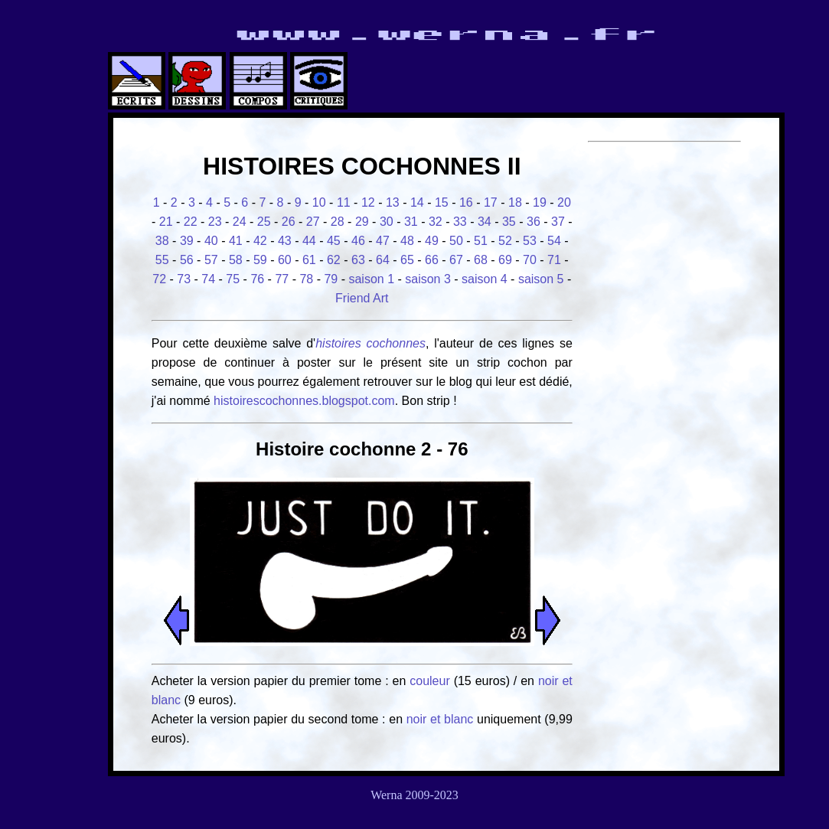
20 (564, 202)
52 (505, 240)
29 (362, 221)
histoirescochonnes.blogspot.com (304, 400)
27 (313, 221)
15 (442, 202)
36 (533, 221)
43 (285, 240)
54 (554, 240)
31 (411, 221)
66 (432, 259)
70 (530, 259)
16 (466, 202)
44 (309, 240)
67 (456, 259)
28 (337, 221)
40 (211, 240)
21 (166, 221)
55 (162, 259)
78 (306, 279)
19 (540, 202)
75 (233, 279)
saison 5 (541, 279)
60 (285, 259)
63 (358, 259)
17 (491, 202)
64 (383, 259)
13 (393, 202)
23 (215, 221)
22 (190, 221)
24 (239, 221)
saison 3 (428, 279)
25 (264, 221)
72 (159, 279)
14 (417, 202)
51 (481, 240)
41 (236, 240)
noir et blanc (440, 719)
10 (319, 202)
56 (187, 259)
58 (236, 259)
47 (383, 240)
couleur (431, 680)
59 (260, 259)
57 (211, 259)
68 (481, 259)
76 (257, 279)
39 (187, 240)
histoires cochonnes (370, 343)
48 (407, 240)
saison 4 (485, 279)
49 (432, 240)
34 (484, 221)
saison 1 (371, 279)
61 (309, 259)
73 (184, 279)
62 (334, 259)
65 (407, 259)
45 (334, 240)
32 (435, 221)
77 (282, 279)
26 (288, 221)
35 (509, 221)
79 (331, 279)
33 (460, 221)
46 (358, 240)
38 (162, 240)
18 (515, 202)
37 (558, 221)
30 (386, 221)
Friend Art (361, 298)
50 (456, 240)
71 (554, 259)
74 (208, 279)
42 (260, 240)
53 (530, 240)
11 (344, 202)
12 (368, 202)
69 (505, 259)
